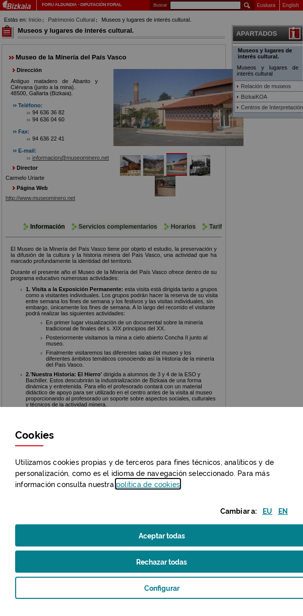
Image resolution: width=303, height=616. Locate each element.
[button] (267, 510)
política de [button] (148, 484)
